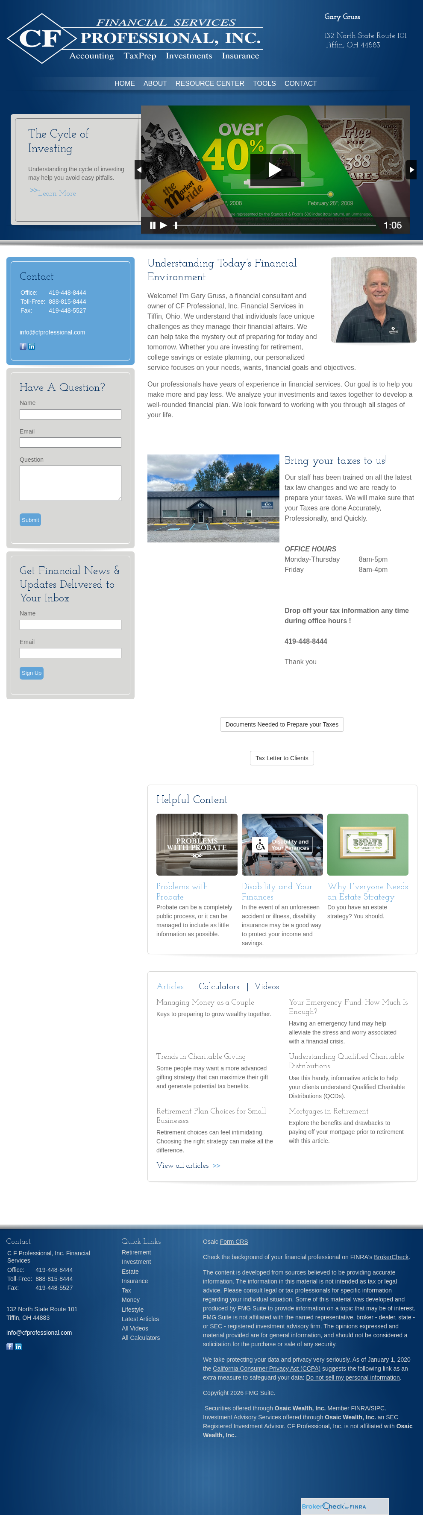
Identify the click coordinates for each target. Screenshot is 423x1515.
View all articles (182, 1166)
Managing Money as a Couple (205, 1003)
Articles (170, 987)
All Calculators (141, 1337)
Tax (126, 1290)
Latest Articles (140, 1319)
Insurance (135, 1281)
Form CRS (234, 1241)
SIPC (377, 1408)
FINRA (360, 1408)
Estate (130, 1271)
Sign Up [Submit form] (31, 673)
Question (32, 459)
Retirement (136, 1252)
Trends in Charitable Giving (201, 1057)
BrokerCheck (391, 1257)
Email (27, 431)
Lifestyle (133, 1309)
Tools (264, 83)
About (155, 83)
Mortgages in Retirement (329, 1112)
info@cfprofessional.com (52, 332)
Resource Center (210, 83)
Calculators (219, 987)
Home (125, 83)
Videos (266, 987)
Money (131, 1299)
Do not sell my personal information (353, 1377)
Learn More (57, 194)
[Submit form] (30, 519)
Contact (301, 83)
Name (27, 402)
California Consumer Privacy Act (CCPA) (266, 1368)
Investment (136, 1261)
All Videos (135, 1328)
